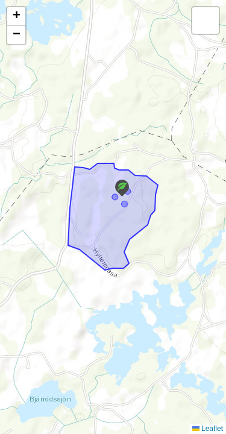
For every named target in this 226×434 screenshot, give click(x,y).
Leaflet (207, 428)
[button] (122, 188)
